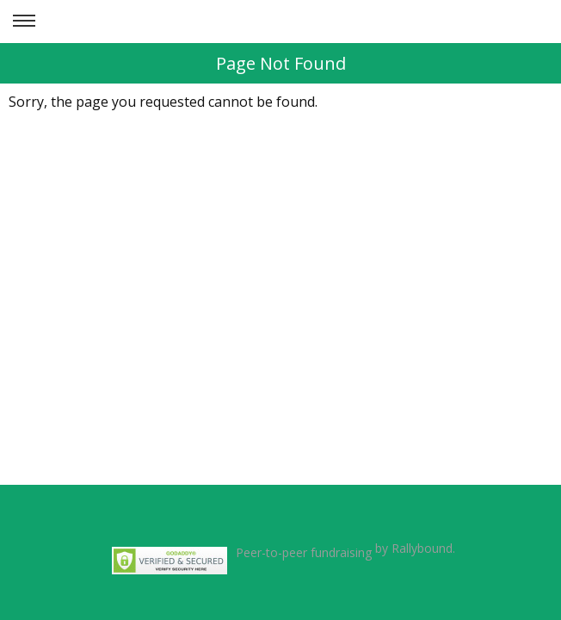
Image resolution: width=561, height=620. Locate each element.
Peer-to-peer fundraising (304, 552)
